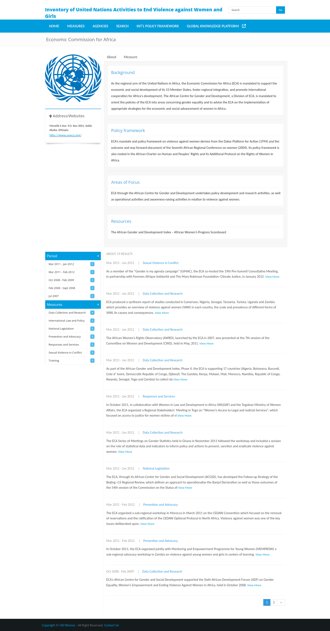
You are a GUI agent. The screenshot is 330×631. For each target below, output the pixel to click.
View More (272, 277)
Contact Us (111, 625)
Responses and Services (159, 396)
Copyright (48, 625)
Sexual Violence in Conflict (160, 263)
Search (122, 26)
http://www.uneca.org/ (65, 135)
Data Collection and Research (162, 294)
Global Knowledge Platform (213, 26)
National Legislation (156, 468)
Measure (130, 57)
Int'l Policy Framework (158, 26)
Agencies (100, 26)
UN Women (67, 625)
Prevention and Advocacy (160, 505)
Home (54, 26)
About (111, 57)
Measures (76, 26)
